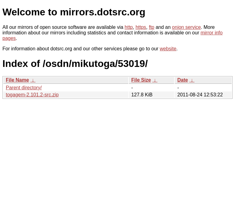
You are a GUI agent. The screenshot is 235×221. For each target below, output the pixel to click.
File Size (141, 80)
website (168, 48)
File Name (17, 80)
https (141, 27)
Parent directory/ (24, 87)
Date (182, 80)
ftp (151, 27)
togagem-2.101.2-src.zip (32, 94)
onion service (186, 27)
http (129, 27)
